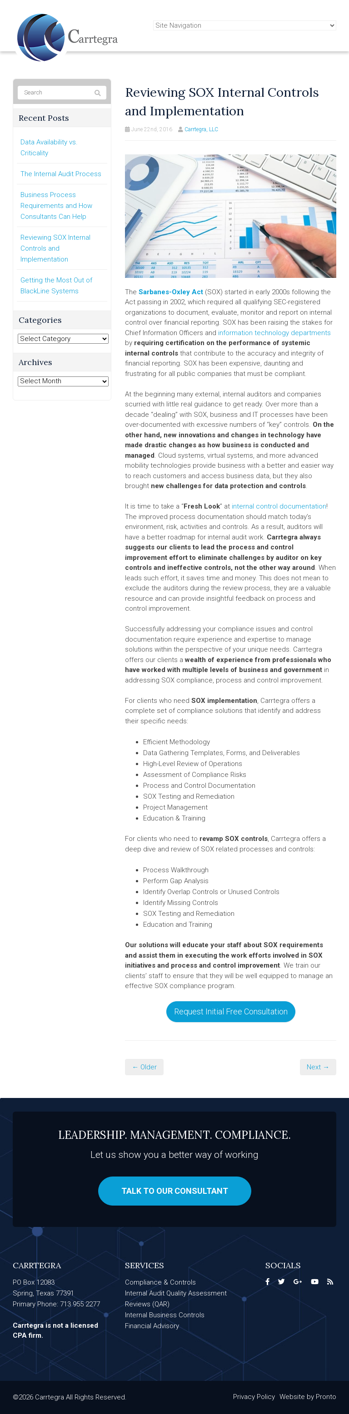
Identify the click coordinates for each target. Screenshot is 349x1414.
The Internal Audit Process (60, 174)
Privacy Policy (254, 1397)
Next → (318, 1067)
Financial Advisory (152, 1326)
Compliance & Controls (160, 1282)
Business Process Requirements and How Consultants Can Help (56, 206)
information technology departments (274, 333)
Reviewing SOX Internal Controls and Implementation (55, 248)
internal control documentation (279, 506)
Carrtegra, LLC (201, 129)
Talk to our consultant (174, 1191)
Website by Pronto (307, 1397)
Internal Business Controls (164, 1315)
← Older (144, 1067)
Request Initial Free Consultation (231, 1011)
